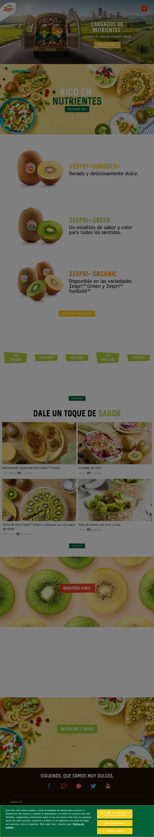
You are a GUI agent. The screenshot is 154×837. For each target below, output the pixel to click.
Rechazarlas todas (115, 823)
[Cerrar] (149, 821)
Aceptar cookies (114, 831)
